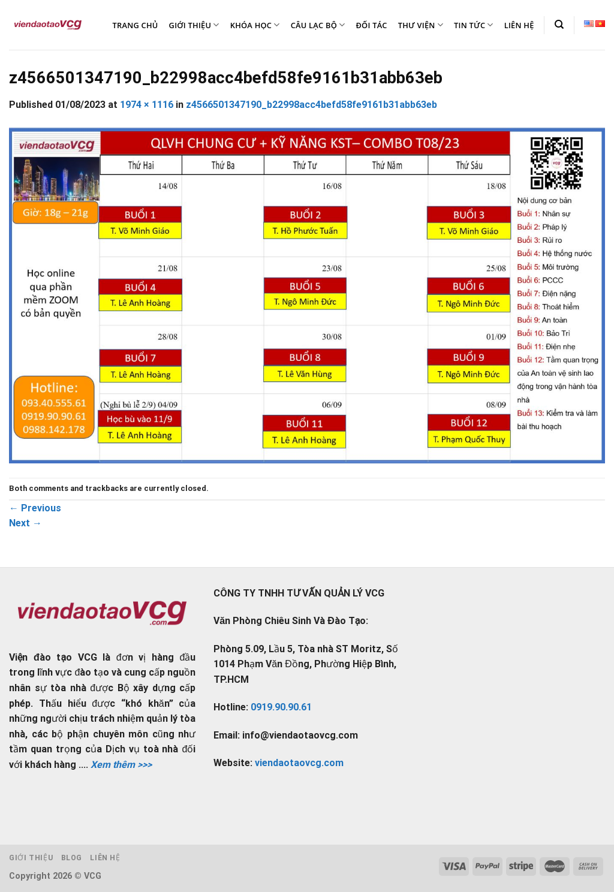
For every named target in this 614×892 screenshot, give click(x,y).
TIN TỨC (473, 25)
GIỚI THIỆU (194, 25)
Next (25, 523)
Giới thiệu (31, 858)
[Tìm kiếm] (559, 24)
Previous (35, 508)
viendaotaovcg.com (299, 763)
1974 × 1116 (146, 104)
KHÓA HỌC (255, 25)
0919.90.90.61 (281, 707)
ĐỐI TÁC (371, 25)
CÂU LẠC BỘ (318, 25)
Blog (71, 858)
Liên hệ (105, 858)
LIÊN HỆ (519, 25)
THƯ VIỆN (420, 25)
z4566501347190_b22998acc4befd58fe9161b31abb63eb (311, 104)
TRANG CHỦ (135, 25)
